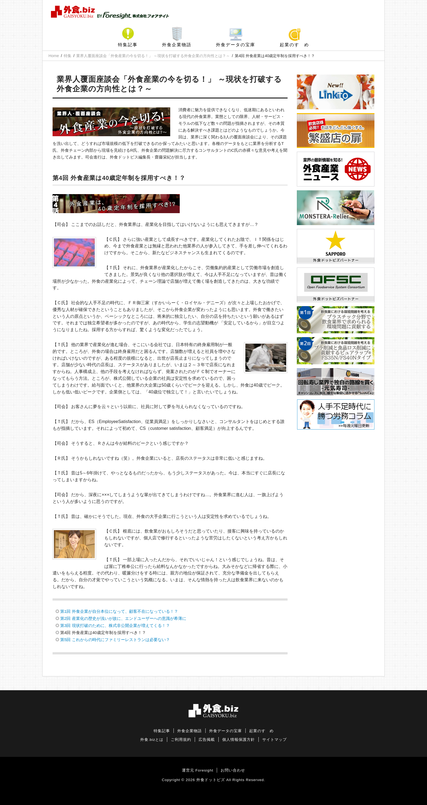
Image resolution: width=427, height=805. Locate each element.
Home (53, 56)
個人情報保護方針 (238, 740)
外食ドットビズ (210, 780)
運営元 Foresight (197, 770)
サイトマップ (274, 740)
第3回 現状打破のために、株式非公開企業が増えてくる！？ (115, 625)
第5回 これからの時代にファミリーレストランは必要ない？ (115, 639)
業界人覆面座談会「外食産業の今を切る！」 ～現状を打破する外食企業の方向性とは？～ (153, 56)
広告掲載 (207, 740)
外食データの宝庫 (235, 44)
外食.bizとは (151, 740)
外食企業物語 (176, 44)
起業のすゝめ (294, 44)
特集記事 (128, 44)
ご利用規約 (181, 740)
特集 (67, 56)
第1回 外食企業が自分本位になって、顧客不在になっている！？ (119, 611)
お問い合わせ (233, 770)
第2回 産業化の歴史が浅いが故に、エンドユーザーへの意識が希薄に (123, 618)
